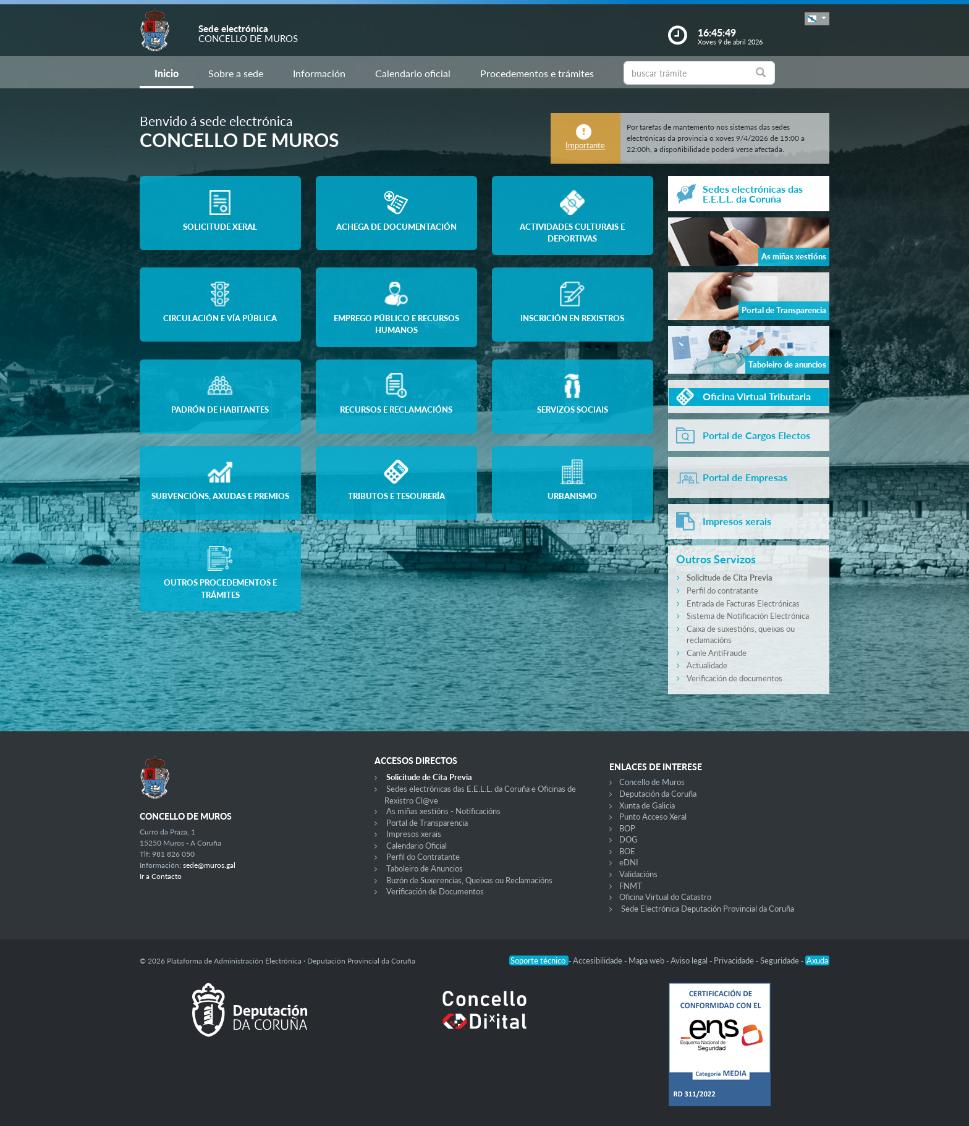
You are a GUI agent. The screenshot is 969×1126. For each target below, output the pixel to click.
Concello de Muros (652, 782)
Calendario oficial (413, 73)
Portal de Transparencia (427, 823)
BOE (627, 851)
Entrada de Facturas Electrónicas (743, 603)
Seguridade (780, 960)
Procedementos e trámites (537, 73)
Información (319, 73)
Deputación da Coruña (657, 794)
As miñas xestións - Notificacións (443, 811)
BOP (627, 828)
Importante (585, 145)
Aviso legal (690, 960)
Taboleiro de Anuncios (424, 868)
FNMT (630, 886)
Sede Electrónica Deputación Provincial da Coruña (707, 909)
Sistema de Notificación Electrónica (748, 616)
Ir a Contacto (161, 876)
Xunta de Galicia (647, 805)
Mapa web (647, 960)
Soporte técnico (538, 960)
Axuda (817, 960)
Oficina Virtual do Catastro (665, 897)
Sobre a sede (235, 73)
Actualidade (707, 665)
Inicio (166, 73)
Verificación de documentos (734, 678)
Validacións (638, 874)
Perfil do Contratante (423, 857)
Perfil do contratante (722, 590)
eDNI (628, 862)
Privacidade (735, 960)
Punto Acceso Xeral (653, 816)
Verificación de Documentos (435, 891)
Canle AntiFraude (717, 653)
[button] (817, 18)
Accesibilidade (598, 960)
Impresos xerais (413, 834)
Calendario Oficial (416, 846)
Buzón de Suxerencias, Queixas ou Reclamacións (469, 880)
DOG (628, 839)
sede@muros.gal (209, 865)
